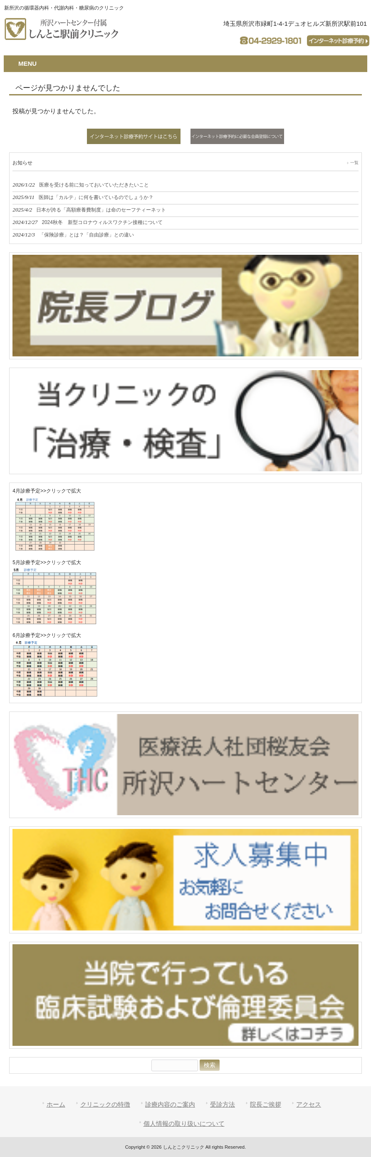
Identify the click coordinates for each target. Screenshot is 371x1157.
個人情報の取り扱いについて (184, 1123)
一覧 (354, 162)
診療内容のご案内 (170, 1104)
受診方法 (222, 1104)
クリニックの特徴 (105, 1104)
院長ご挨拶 (265, 1104)
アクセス (308, 1104)
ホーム (56, 1104)
